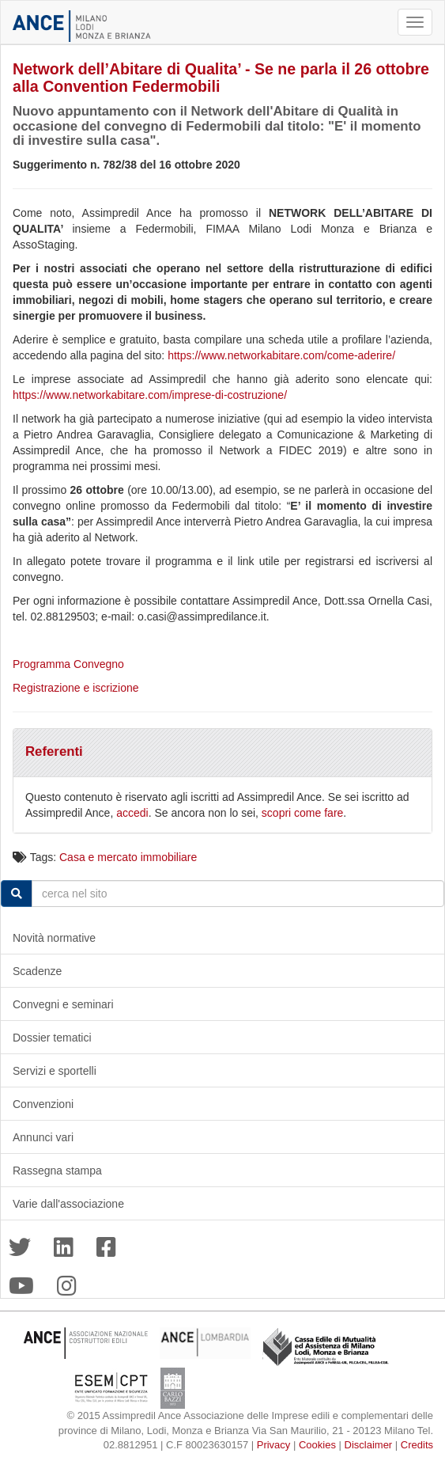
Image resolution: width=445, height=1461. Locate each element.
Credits (417, 1445)
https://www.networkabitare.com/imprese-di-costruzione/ (150, 395)
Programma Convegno (70, 664)
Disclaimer (369, 1445)
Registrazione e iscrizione (76, 687)
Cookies (317, 1445)
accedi (132, 812)
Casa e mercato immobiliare (128, 857)
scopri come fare (302, 812)
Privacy (274, 1445)
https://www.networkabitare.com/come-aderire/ (281, 355)
